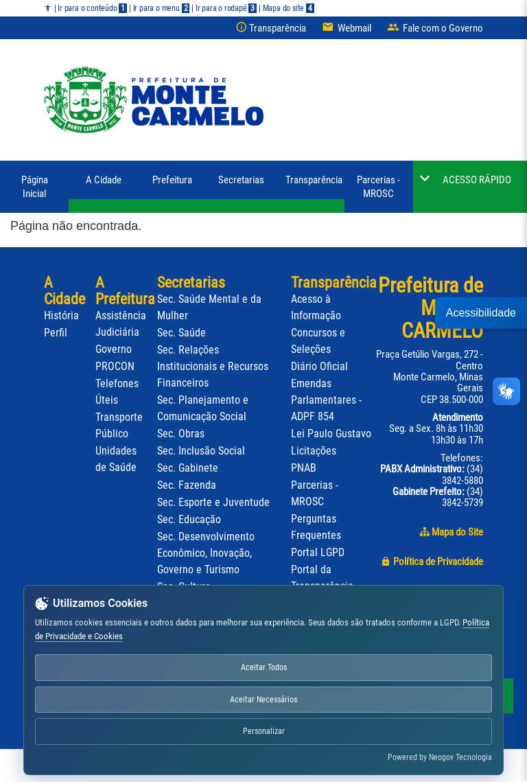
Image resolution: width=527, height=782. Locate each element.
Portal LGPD (317, 553)
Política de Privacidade (432, 561)
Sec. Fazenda (186, 485)
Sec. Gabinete (187, 467)
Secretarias (241, 180)
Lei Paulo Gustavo (331, 434)
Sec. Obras (180, 433)
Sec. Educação (189, 519)
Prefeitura (172, 180)
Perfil (55, 332)
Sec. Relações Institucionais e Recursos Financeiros (212, 366)
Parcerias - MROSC (378, 187)
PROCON (114, 366)
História (61, 315)
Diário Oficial (319, 366)
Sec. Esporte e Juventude (213, 502)
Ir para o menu (161, 8)
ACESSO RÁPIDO (477, 180)
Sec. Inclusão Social (201, 450)
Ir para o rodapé (226, 8)
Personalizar (264, 731)
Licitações (313, 451)
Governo (113, 349)
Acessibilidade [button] (481, 312)
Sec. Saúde (181, 332)
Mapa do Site (451, 532)
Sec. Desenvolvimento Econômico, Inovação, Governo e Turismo (206, 553)
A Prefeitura (125, 291)
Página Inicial (34, 187)
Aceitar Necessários (263, 699)
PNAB (303, 468)
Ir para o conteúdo (92, 8)
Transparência (313, 180)
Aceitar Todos (264, 667)
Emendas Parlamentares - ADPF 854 (326, 400)
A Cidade (103, 180)
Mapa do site (288, 8)
